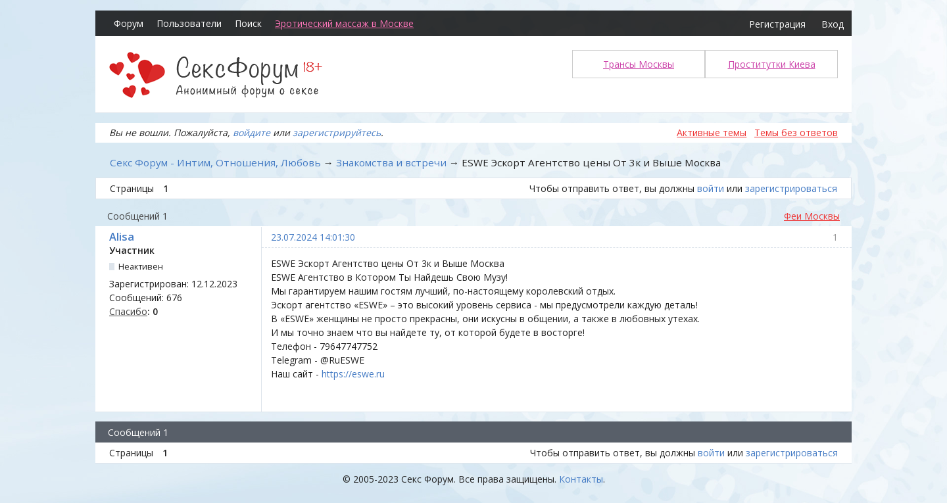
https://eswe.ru (353, 374)
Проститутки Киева (771, 64)
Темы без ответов (796, 132)
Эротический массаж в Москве (344, 23)
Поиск (248, 23)
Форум (128, 23)
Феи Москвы (812, 216)
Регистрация (777, 24)
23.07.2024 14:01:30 (313, 237)
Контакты (581, 479)
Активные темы (711, 132)
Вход (832, 24)
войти (710, 188)
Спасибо (128, 311)
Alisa (121, 236)
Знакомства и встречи (391, 162)
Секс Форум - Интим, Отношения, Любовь (215, 162)
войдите (251, 132)
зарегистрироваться (791, 188)
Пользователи (189, 23)
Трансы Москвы (638, 64)
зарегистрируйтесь (337, 132)
